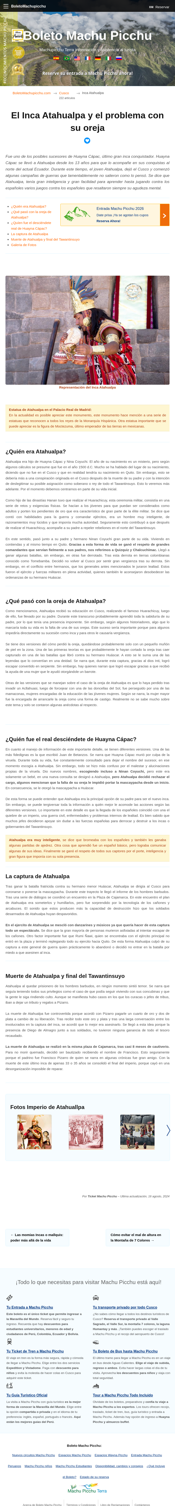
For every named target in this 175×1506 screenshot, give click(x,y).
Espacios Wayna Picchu (111, 1455)
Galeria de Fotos (23, 245)
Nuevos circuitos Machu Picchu (33, 1455)
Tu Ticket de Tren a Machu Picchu (35, 1351)
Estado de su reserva (94, 1477)
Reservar (159, 7)
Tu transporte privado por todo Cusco (125, 1307)
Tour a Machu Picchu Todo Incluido (123, 1395)
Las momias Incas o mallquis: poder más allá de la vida (36, 1237)
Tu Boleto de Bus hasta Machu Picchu (125, 1351)
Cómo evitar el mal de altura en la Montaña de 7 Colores (136, 1237)
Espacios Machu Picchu (74, 1455)
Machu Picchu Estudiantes (74, 1466)
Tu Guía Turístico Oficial (26, 1395)
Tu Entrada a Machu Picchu (29, 1307)
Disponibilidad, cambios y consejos (119, 1466)
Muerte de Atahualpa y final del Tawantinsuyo (45, 239)
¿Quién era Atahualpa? (28, 206)
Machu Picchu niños (38, 1466)
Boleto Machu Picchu (87, 35)
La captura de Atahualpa (29, 234)
